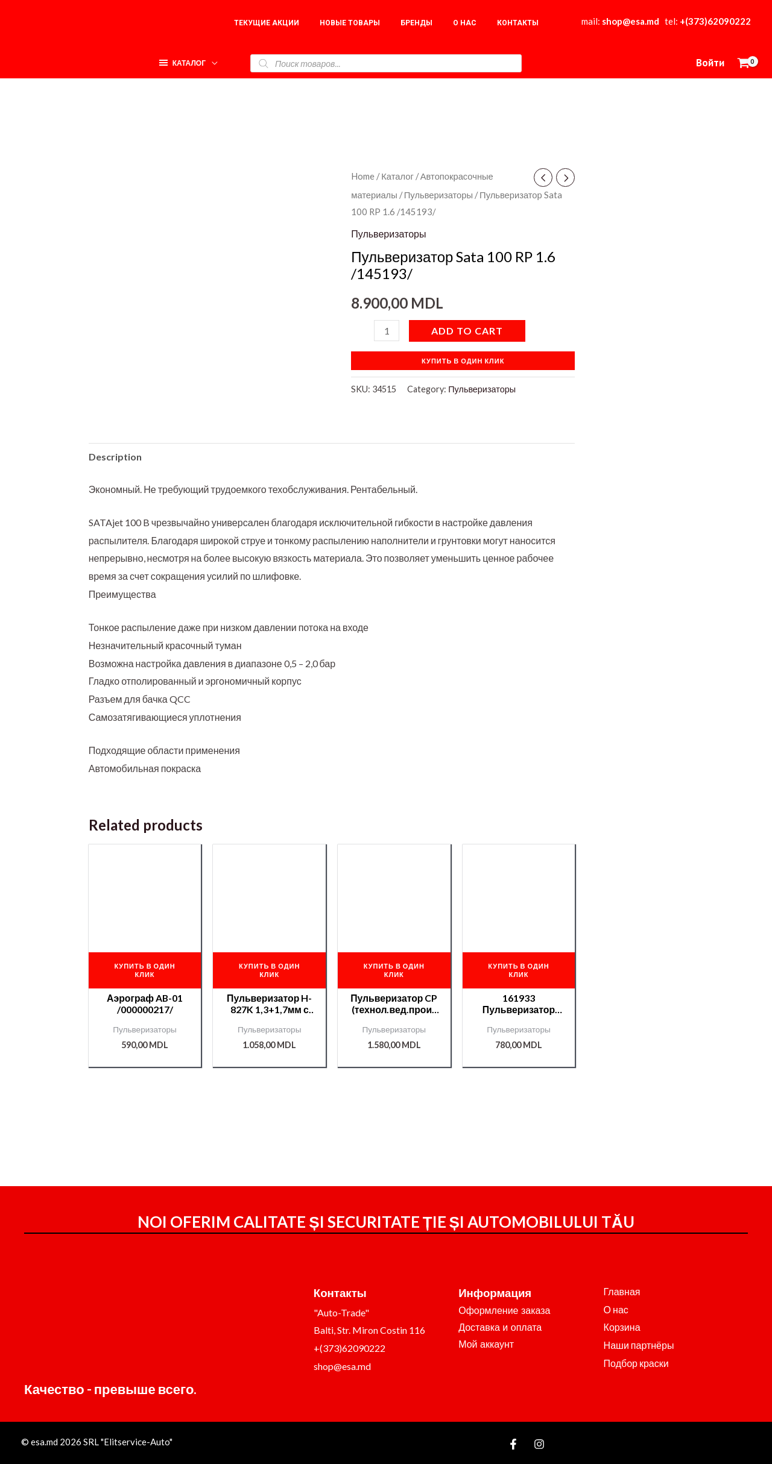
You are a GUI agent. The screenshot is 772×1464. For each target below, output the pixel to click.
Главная (622, 1291)
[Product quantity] (386, 330)
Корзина (622, 1327)
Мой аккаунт (486, 1344)
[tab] (115, 457)
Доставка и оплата (500, 1327)
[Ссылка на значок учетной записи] (710, 63)
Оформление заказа (504, 1310)
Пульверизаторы (438, 194)
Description (115, 456)
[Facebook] (513, 1444)
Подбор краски (636, 1363)
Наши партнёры (639, 1345)
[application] (212, 60)
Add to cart (467, 330)
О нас (616, 1309)
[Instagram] (539, 1444)
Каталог (397, 176)
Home (363, 176)
